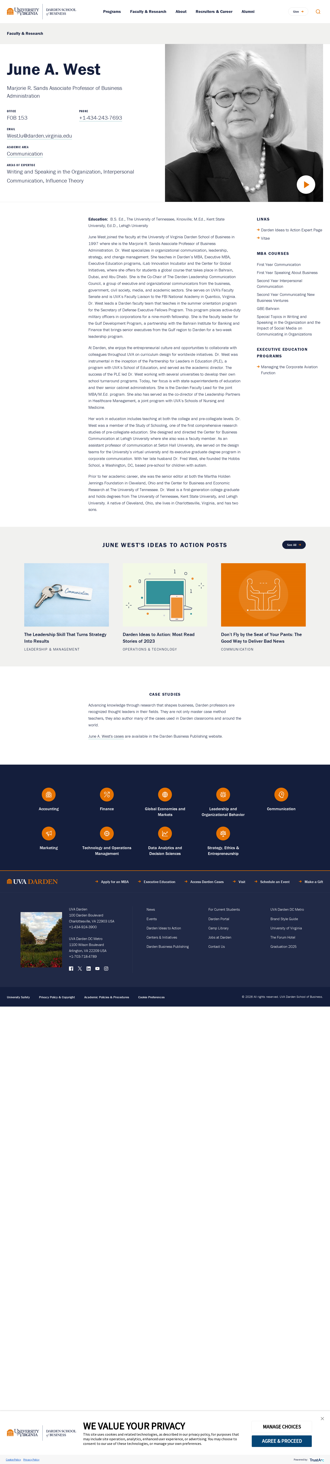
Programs (112, 11)
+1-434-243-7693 (100, 117)
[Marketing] (48, 836)
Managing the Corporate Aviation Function (289, 369)
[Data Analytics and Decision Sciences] (165, 836)
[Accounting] (48, 797)
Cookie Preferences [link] (151, 997)
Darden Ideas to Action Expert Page (291, 230)
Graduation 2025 (283, 946)
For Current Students (224, 909)
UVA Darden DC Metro (287, 909)
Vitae (265, 238)
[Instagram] (106, 969)
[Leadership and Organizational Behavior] (223, 797)
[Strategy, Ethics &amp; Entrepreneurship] (223, 836)
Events (152, 918)
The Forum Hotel (282, 937)
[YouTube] (97, 969)
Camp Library (218, 928)
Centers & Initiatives (162, 937)
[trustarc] (316, 1459)
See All (291, 545)
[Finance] (106, 797)
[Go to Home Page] (32, 882)
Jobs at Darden (219, 937)
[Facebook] (71, 969)
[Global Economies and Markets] (165, 797)
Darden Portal (218, 918)
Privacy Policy (31, 1459)
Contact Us (216, 946)
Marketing (49, 847)
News (151, 909)
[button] (322, 1419)
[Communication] (281, 797)
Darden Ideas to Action (164, 928)
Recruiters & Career (214, 11)
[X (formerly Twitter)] (80, 969)
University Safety (18, 997)
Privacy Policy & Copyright (57, 997)
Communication (25, 153)
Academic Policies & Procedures (106, 997)
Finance (107, 808)
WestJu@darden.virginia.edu (39, 135)
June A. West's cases (106, 736)
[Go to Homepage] (41, 11)
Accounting (49, 808)
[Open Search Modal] (318, 11)
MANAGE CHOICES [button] (282, 1426)
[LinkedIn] (89, 969)
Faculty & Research (148, 11)
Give (296, 11)
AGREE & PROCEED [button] (282, 1441)
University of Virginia (286, 928)
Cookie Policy (13, 1459)
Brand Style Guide (284, 918)
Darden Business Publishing (168, 946)
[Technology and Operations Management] (106, 836)
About (181, 11)
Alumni (248, 11)
